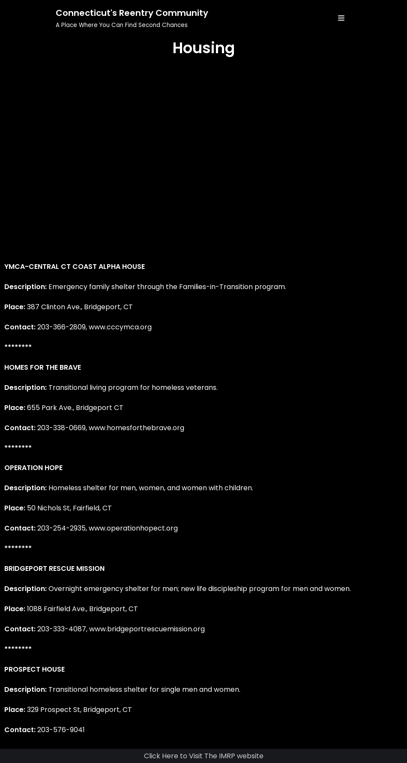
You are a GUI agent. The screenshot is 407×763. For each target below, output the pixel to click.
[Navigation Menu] (341, 18)
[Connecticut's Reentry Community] (132, 18)
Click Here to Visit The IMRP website (203, 756)
